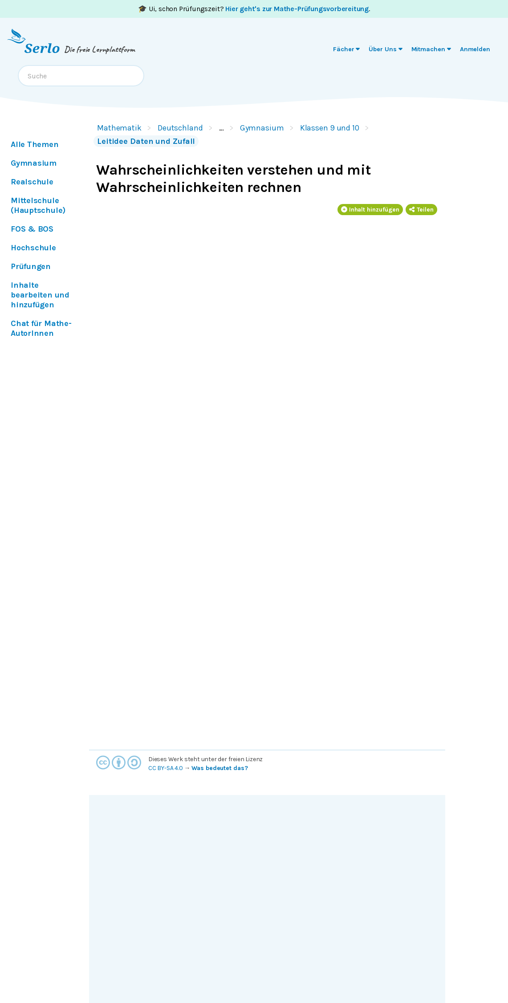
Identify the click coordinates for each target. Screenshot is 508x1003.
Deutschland (180, 128)
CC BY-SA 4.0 (165, 768)
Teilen (421, 209)
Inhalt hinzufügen (370, 209)
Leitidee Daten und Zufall (146, 141)
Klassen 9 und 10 (329, 128)
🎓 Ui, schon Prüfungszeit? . (254, 8)
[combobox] (81, 75)
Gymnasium (262, 128)
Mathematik (119, 128)
